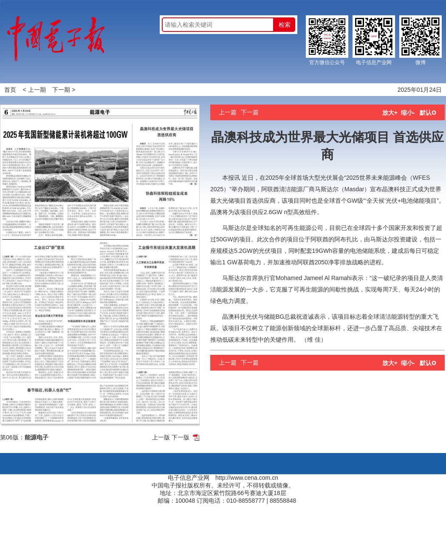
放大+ (390, 112)
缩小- (408, 112)
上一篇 (228, 112)
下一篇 (250, 112)
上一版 (161, 437)
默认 (428, 112)
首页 (10, 89)
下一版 (180, 437)
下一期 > (63, 89)
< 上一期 (34, 89)
